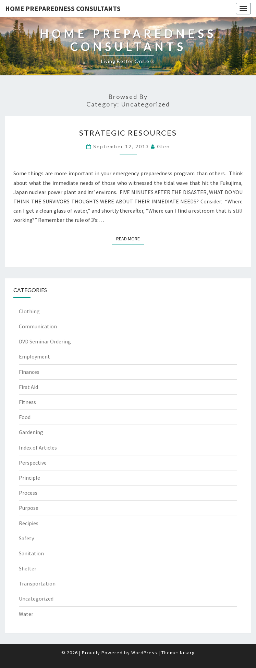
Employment (34, 356)
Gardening (31, 432)
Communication (38, 326)
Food (25, 417)
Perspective (33, 462)
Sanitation (31, 553)
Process (28, 492)
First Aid (28, 386)
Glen (163, 146)
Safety (26, 538)
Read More (130, 238)
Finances (29, 371)
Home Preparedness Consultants (63, 8)
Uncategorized (36, 598)
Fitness (27, 402)
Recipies (28, 523)
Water (26, 613)
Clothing (29, 311)
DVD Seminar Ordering (45, 341)
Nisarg (187, 653)
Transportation (37, 583)
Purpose (28, 507)
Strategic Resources (128, 132)
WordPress (144, 653)
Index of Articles (38, 447)
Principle (29, 477)
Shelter (27, 568)
